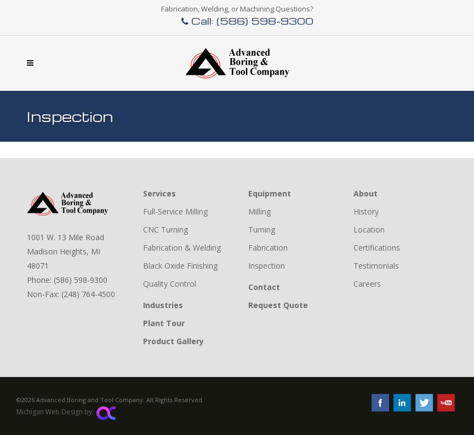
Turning (261, 229)
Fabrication (268, 247)
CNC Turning (165, 229)
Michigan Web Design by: (66, 411)
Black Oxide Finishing (180, 265)
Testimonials (376, 265)
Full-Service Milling (175, 211)
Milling (259, 211)
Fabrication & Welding (182, 247)
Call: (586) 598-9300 (247, 20)
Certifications (376, 247)
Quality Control (169, 284)
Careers (367, 284)
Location (369, 229)
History (366, 211)
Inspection (266, 265)
